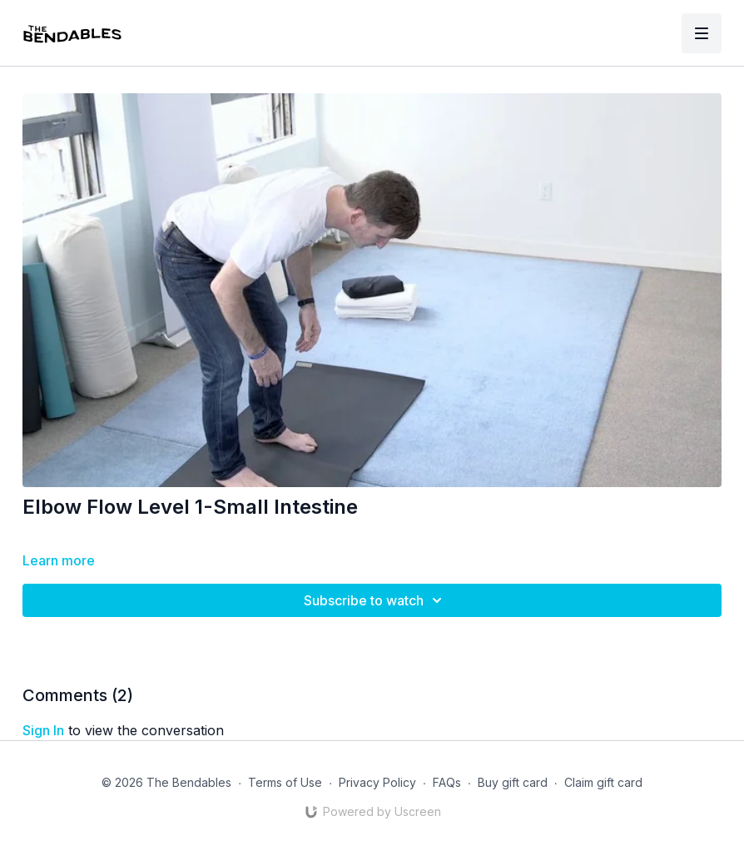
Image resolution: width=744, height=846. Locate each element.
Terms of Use (285, 782)
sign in (43, 730)
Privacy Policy (377, 782)
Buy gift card (513, 782)
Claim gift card (603, 782)
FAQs (447, 782)
